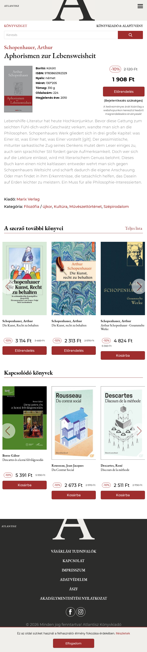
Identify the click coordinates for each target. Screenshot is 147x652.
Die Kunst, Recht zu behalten (20, 325)
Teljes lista (133, 228)
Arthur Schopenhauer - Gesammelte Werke (122, 327)
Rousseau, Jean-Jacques (68, 465)
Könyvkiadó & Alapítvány (119, 26)
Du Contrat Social (63, 470)
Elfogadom (73, 643)
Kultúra (60, 206)
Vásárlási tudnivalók (73, 551)
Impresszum (73, 570)
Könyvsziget (15, 26)
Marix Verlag (28, 199)
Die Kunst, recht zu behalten (69, 325)
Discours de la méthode (115, 470)
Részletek (123, 633)
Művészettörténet (85, 206)
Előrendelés (124, 92)
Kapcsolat (73, 560)
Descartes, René (112, 465)
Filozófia (31, 206)
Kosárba (123, 355)
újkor (47, 206)
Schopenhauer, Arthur (28, 47)
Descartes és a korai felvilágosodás (22, 460)
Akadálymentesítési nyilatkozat (73, 598)
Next (139, 286)
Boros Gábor (11, 455)
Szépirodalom (116, 206)
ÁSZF (73, 589)
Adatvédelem (73, 579)
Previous (7, 286)
